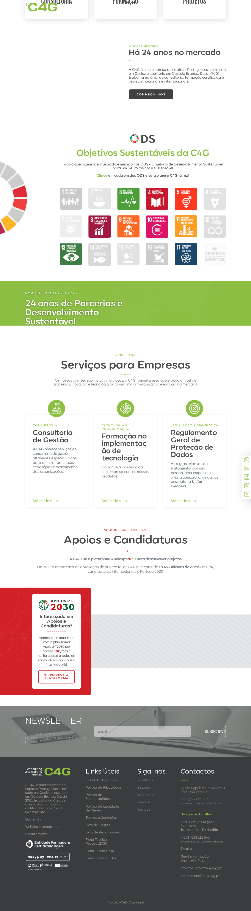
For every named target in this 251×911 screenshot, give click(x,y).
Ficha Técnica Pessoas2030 (96, 841)
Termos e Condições (102, 817)
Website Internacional (42, 826)
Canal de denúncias (101, 780)
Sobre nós (33, 819)
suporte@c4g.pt (193, 860)
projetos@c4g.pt (208, 868)
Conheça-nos (151, 94)
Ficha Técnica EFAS (101, 858)
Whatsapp (145, 795)
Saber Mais (46, 501)
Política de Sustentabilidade (99, 796)
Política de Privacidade (103, 787)
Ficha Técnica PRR (100, 851)
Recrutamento (36, 834)
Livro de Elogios (98, 825)
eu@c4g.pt (211, 876)
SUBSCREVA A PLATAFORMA (56, 676)
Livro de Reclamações (103, 832)
